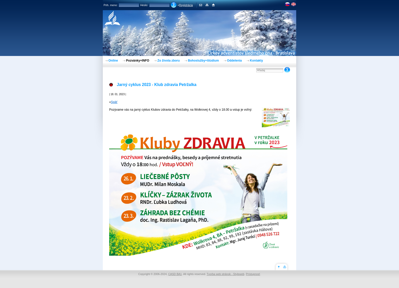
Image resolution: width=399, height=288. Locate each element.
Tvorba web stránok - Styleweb (225, 274)
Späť (114, 102)
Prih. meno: (111, 5)
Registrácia (186, 5)
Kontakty (256, 60)
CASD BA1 (175, 274)
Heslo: (144, 5)
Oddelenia (234, 60)
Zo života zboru (168, 60)
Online (113, 60)
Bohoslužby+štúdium (203, 60)
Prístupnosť (253, 274)
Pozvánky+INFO (137, 60)
